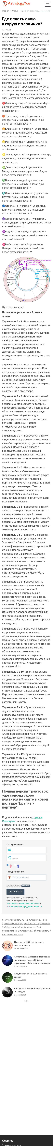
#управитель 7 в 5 (32, 927)
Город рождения (15, 872)
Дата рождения (15, 844)
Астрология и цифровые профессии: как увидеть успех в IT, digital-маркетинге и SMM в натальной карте (32, 960)
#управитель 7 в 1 (10, 923)
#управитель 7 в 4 (14, 927)
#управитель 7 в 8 (28, 931)
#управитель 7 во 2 (29, 923)
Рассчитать (15, 891)
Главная (5, 11)
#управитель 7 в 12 (38, 920)
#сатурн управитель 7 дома (15, 920)
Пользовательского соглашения (23, 903)
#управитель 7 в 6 (10, 931)
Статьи (15, 11)
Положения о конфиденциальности (24, 906)
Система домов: (18, 885)
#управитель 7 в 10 (14, 934)
